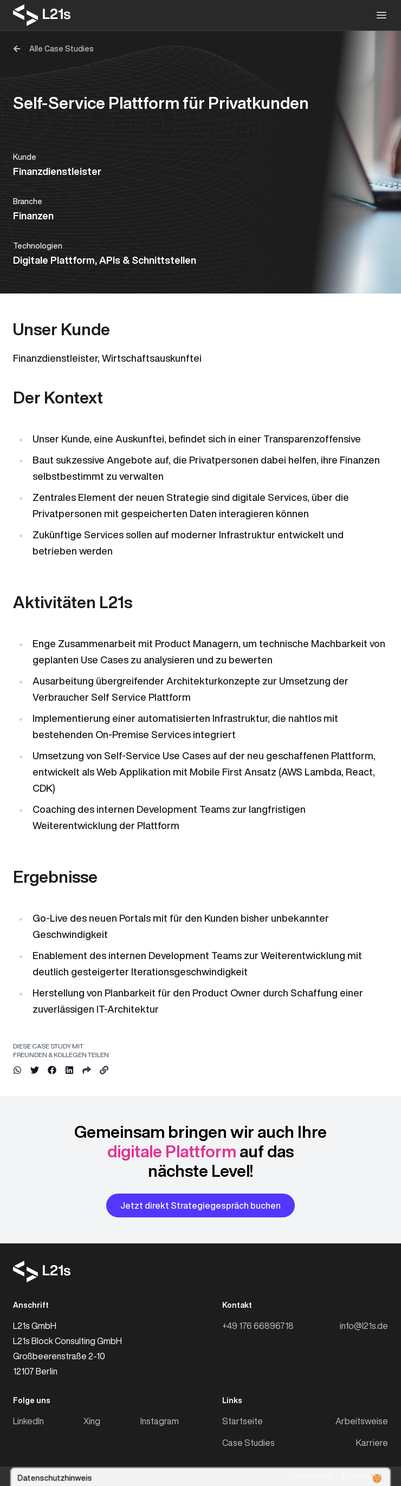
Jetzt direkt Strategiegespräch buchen (200, 1205)
